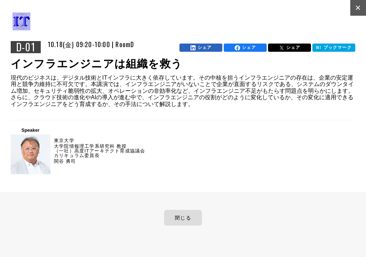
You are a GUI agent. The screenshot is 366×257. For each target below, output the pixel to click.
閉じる (183, 218)
